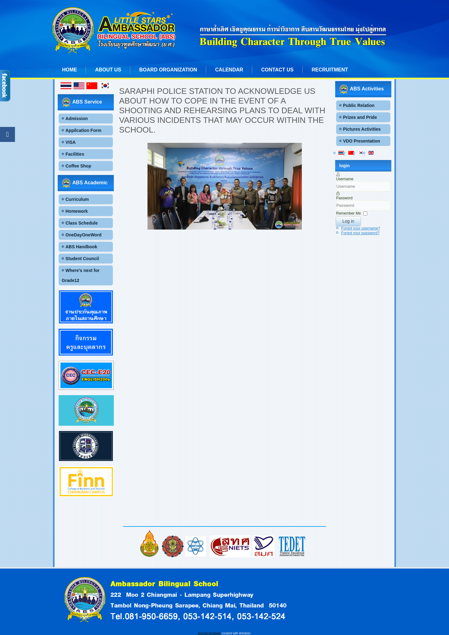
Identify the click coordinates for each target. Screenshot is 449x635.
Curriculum (77, 199)
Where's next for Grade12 (80, 275)
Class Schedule (81, 223)
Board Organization (168, 69)
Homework (76, 211)
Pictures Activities (362, 129)
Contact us (277, 69)
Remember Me (348, 213)
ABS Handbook (81, 246)
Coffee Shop (78, 165)
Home (69, 69)
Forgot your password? (360, 233)
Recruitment (330, 69)
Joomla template (209, 633)
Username (344, 179)
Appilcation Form (83, 130)
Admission (76, 118)
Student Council (82, 258)
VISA (70, 142)
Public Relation (358, 105)
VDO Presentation (361, 140)
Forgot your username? (360, 228)
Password (344, 198)
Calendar (229, 69)
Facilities (74, 154)
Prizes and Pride (360, 117)
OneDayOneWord (83, 234)
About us (108, 69)
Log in (348, 221)
